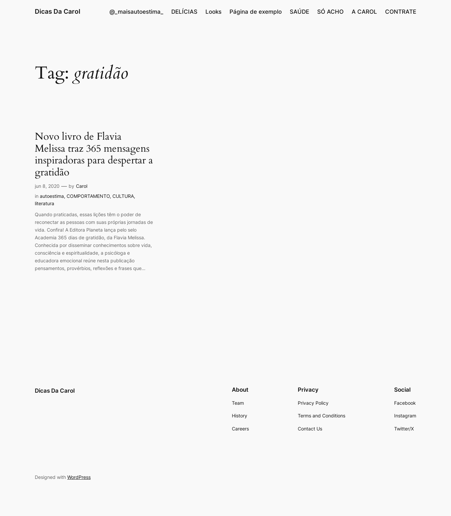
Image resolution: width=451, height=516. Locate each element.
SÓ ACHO (330, 11)
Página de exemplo (256, 11)
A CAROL (364, 11)
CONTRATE (400, 11)
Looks (213, 11)
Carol (81, 186)
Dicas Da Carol (57, 11)
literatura (44, 203)
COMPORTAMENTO (88, 196)
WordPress (79, 477)
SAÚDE (299, 11)
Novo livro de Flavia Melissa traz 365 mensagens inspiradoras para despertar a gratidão (94, 154)
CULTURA (123, 196)
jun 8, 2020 (47, 186)
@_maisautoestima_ (136, 11)
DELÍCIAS (184, 11)
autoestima (52, 196)
